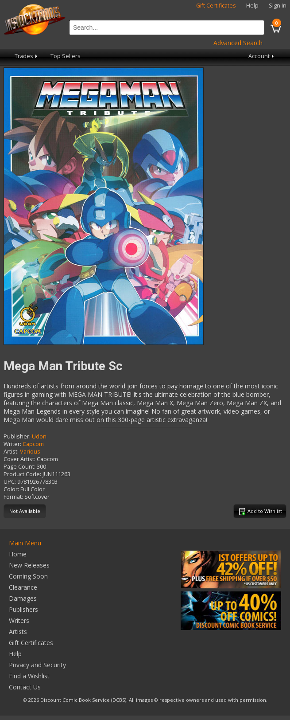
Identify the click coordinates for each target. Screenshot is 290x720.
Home (18, 554)
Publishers (23, 609)
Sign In (277, 5)
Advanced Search (238, 43)
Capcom (33, 444)
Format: (13, 497)
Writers (19, 620)
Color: (11, 489)
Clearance (23, 587)
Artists (18, 631)
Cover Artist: (19, 459)
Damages (23, 598)
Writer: (12, 444)
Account (261, 56)
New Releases (29, 565)
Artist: (11, 451)
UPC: (10, 481)
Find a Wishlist (29, 676)
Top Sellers (65, 56)
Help (252, 5)
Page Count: (19, 466)
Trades (27, 56)
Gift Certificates (216, 5)
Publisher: (17, 436)
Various (30, 451)
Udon (39, 436)
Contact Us (25, 687)
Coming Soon (28, 576)
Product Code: (22, 474)
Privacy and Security (37, 665)
